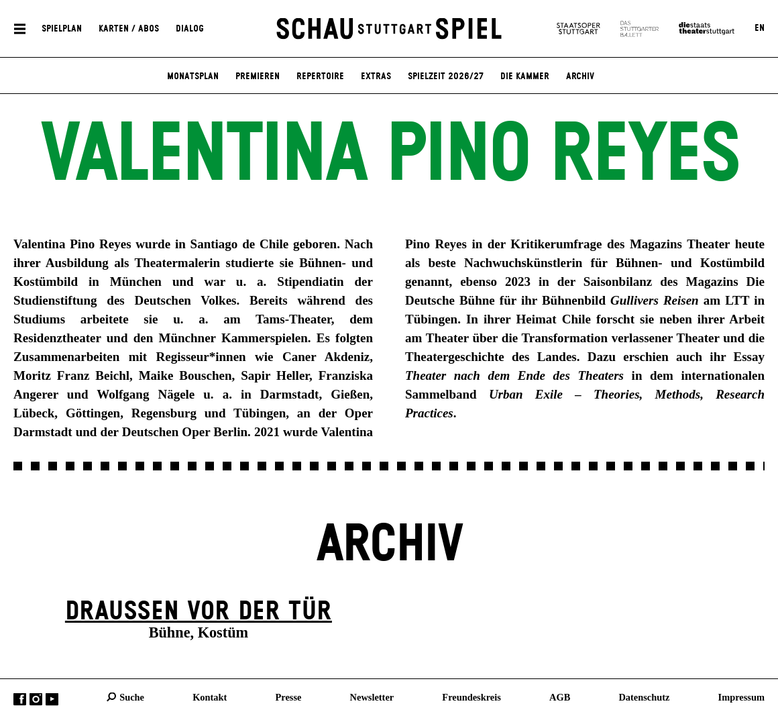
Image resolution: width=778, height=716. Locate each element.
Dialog (190, 28)
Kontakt (209, 696)
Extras (376, 76)
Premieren (257, 76)
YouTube (52, 699)
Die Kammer (524, 76)
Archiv (580, 76)
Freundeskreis (471, 696)
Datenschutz (643, 696)
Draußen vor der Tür (198, 611)
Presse (289, 696)
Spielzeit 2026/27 (446, 76)
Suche (131, 696)
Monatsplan (193, 76)
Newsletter (372, 696)
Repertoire (320, 76)
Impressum (741, 696)
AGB (559, 696)
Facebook (19, 699)
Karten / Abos (129, 28)
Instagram (36, 699)
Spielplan (62, 28)
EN (760, 28)
